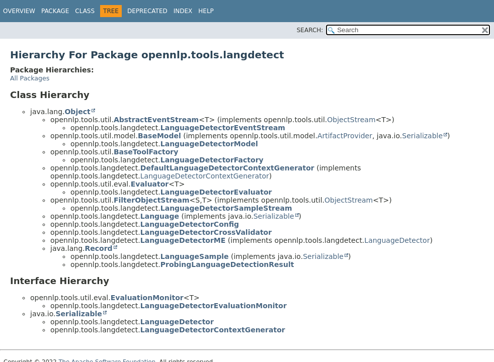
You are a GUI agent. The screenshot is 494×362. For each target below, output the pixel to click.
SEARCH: (310, 30)
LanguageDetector (397, 240)
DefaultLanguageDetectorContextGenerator (227, 168)
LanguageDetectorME (183, 240)
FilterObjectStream (152, 200)
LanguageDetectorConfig (189, 224)
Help (206, 11)
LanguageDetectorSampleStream (226, 208)
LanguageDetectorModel (209, 144)
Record (98, 248)
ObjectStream (351, 120)
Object (77, 112)
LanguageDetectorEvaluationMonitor (213, 306)
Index (183, 11)
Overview (19, 11)
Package (55, 11)
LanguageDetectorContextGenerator (204, 176)
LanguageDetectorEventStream (222, 128)
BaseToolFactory (146, 152)
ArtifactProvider (344, 136)
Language (159, 216)
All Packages (29, 78)
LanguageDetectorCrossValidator (206, 232)
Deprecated (147, 11)
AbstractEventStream (156, 120)
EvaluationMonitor (147, 298)
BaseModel (159, 136)
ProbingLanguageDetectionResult (227, 264)
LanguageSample (194, 256)
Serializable (422, 136)
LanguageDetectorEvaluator (216, 192)
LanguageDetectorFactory (212, 160)
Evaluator (150, 184)
